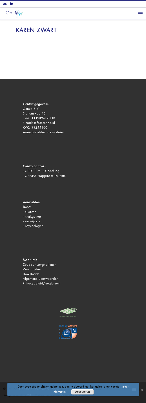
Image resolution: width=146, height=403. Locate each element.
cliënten (30, 211)
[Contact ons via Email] (5, 4)
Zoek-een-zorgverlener (39, 264)
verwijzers (32, 221)
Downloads (31, 274)
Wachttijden (32, 269)
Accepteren (82, 391)
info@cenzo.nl (44, 122)
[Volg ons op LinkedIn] (11, 4)
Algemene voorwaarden (41, 278)
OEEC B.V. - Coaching (42, 171)
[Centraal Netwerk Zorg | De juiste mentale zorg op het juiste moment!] (13, 13)
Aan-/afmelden (34, 132)
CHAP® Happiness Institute (45, 175)
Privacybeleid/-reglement (42, 283)
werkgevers (33, 216)
